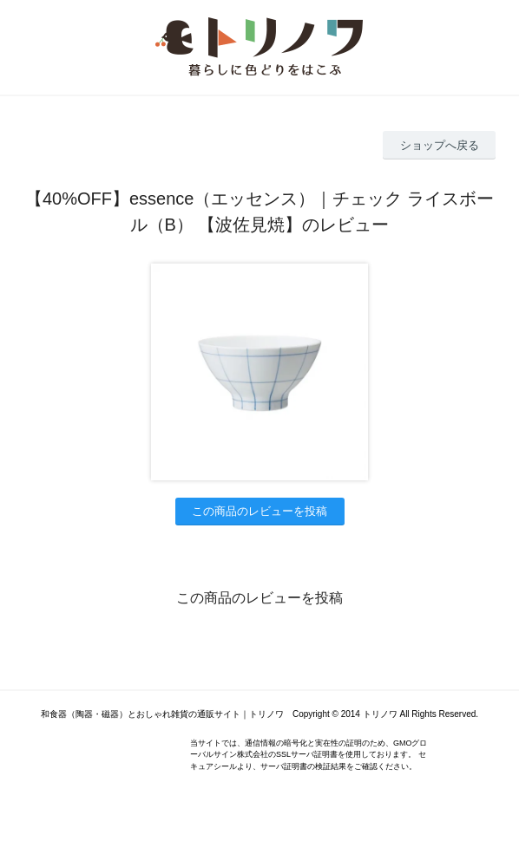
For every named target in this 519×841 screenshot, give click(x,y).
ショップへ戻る (439, 145)
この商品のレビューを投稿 (259, 511)
